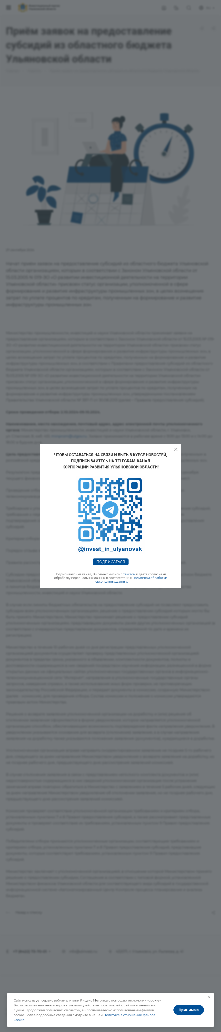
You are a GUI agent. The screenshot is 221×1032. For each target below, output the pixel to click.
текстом (129, 574)
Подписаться (110, 562)
